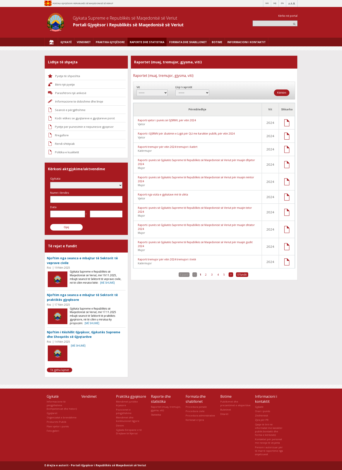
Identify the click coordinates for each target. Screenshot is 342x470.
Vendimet (89, 396)
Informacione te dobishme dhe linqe (79, 101)
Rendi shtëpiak (65, 144)
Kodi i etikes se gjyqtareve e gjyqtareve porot (85, 118)
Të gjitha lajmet (59, 370)
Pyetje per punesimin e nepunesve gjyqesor (84, 127)
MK (267, 3)
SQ (274, 3)
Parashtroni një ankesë (70, 93)
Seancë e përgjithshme (70, 110)
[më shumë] (107, 283)
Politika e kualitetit (67, 152)
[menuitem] (51, 42)
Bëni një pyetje (65, 84)
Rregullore (62, 135)
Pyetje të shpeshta (67, 76)
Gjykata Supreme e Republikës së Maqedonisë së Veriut (125, 18)
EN (282, 3)
